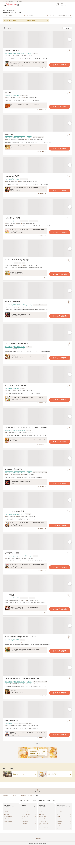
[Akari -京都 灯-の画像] (37, 583)
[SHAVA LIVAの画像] (37, 123)
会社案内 (7, 835)
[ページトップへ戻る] (37, 791)
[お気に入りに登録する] (68, 50)
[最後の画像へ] (70, 39)
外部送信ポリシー (33, 835)
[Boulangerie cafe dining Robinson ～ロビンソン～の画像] (37, 625)
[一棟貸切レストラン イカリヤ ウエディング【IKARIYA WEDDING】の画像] (37, 416)
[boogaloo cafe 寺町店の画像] (37, 165)
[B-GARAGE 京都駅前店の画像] (37, 290)
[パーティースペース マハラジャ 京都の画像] (37, 248)
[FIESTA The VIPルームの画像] (37, 709)
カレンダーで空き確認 (59, 65)
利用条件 (17, 835)
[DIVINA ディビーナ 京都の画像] (37, 207)
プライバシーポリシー (24, 835)
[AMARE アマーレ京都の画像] (37, 39)
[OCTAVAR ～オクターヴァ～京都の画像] (37, 374)
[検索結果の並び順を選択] (67, 28)
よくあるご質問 (37, 838)
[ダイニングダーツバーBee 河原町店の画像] (37, 332)
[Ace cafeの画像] (37, 81)
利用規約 (12, 835)
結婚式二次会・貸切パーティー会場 (27, 795)
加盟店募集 (49, 835)
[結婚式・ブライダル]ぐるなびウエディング (11, 795)
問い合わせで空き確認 (59, 358)
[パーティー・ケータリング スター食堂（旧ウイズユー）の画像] (37, 667)
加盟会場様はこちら (42, 835)
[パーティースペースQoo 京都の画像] (37, 500)
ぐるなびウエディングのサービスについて (61, 835)
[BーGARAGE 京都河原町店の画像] (37, 458)
